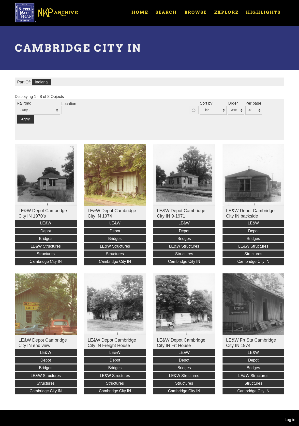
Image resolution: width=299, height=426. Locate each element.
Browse (195, 12)
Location (68, 104)
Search (166, 12)
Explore (226, 12)
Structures (46, 254)
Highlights (263, 12)
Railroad (24, 103)
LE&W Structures (45, 246)
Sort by (206, 103)
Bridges (45, 239)
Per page (253, 103)
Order (233, 103)
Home (139, 12)
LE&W (45, 223)
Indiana (41, 82)
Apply (25, 119)
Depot (45, 231)
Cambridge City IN (46, 261)
